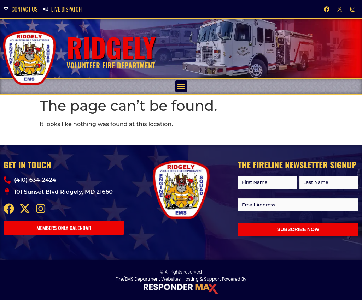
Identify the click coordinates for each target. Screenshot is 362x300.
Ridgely (111, 47)
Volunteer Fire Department (111, 65)
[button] (181, 86)
